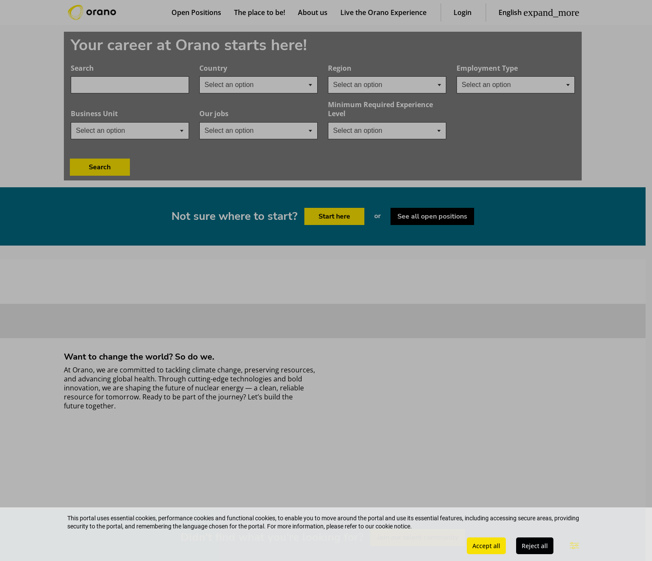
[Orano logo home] (92, 13)
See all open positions (433, 181)
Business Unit (122, 114)
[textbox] (236, 86)
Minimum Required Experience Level (380, 110)
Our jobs (241, 114)
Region (340, 69)
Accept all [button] (486, 546)
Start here (334, 181)
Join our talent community (417, 502)
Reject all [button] (535, 546)
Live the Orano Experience (383, 13)
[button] (539, 13)
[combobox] (130, 85)
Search (82, 69)
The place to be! (259, 13)
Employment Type (487, 69)
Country (240, 69)
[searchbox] (376, 86)
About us (313, 13)
